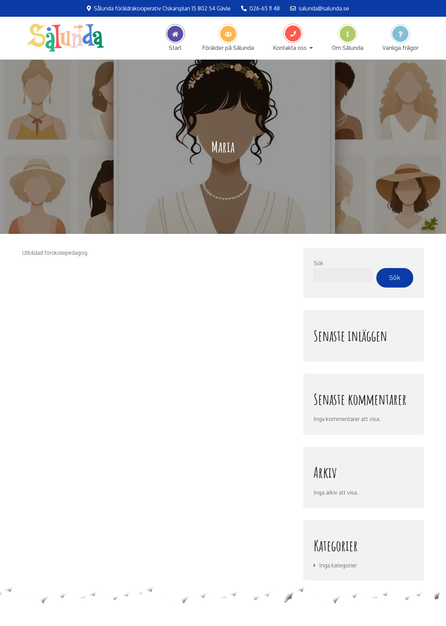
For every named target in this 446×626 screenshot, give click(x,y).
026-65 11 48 (260, 8)
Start (175, 48)
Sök (318, 263)
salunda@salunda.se (319, 8)
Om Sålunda (347, 48)
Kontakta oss (290, 48)
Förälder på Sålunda (228, 48)
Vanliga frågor (400, 48)
